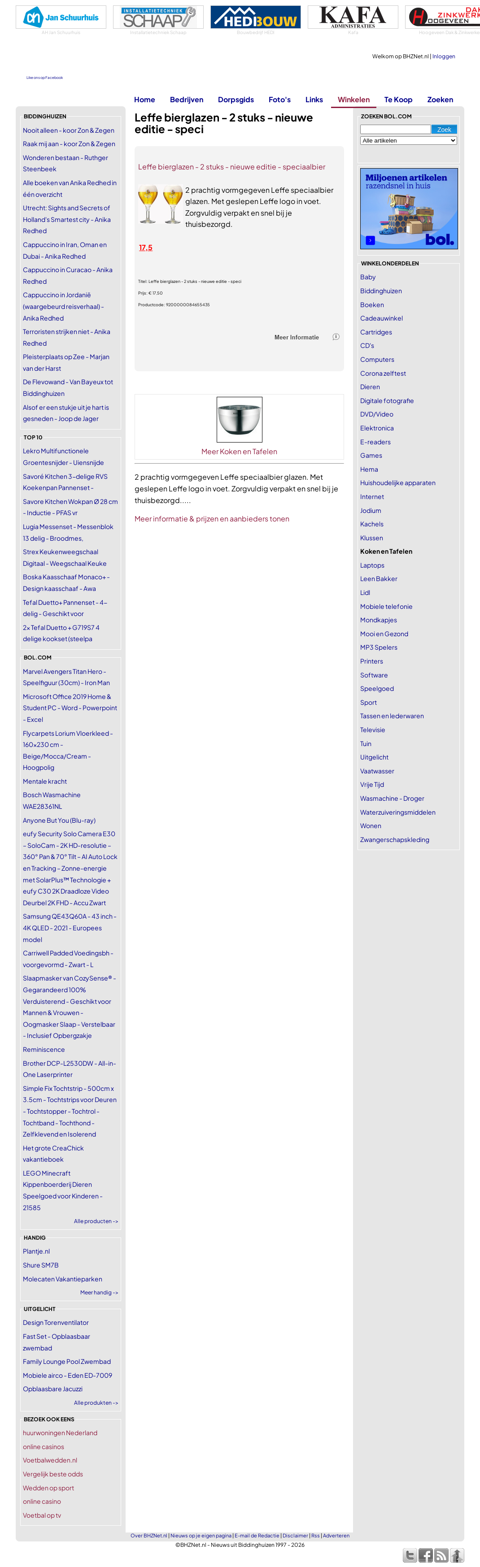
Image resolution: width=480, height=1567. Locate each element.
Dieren (370, 386)
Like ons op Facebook (44, 77)
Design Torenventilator (56, 1322)
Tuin (365, 743)
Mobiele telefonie (386, 606)
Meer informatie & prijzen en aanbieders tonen (212, 518)
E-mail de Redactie (257, 1535)
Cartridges (376, 332)
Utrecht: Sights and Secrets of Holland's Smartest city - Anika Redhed (67, 219)
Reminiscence (44, 1049)
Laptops (372, 565)
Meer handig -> (99, 1292)
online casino (42, 1501)
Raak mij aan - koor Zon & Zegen (69, 143)
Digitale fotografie (387, 400)
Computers (377, 359)
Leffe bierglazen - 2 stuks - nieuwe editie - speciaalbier (231, 166)
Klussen (371, 538)
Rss (315, 1535)
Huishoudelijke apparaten (398, 482)
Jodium (370, 510)
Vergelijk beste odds (53, 1474)
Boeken (372, 304)
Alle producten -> (96, 1221)
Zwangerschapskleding (394, 839)
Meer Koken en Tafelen (239, 451)
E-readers (375, 442)
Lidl (365, 592)
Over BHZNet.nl (149, 1535)
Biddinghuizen (381, 290)
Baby (368, 277)
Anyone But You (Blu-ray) (59, 820)
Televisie (372, 729)
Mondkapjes (378, 620)
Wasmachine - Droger (392, 798)
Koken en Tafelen (386, 551)
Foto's (280, 99)
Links (314, 99)
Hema (369, 469)
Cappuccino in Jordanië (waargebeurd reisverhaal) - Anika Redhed (63, 306)
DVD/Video (376, 414)
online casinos (43, 1446)
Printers (371, 661)
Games (371, 455)
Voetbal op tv (42, 1515)
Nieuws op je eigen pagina (200, 1535)
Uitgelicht (374, 757)
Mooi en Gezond (384, 633)
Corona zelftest (383, 373)
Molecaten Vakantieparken (62, 1279)
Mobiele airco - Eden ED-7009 (67, 1375)
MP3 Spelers (378, 647)
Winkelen (354, 99)
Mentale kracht (45, 781)
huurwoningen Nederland (60, 1432)
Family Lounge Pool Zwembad (67, 1361)
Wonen (370, 825)
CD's (367, 345)
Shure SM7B (41, 1265)
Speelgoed (377, 688)
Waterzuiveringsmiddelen (398, 812)
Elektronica (377, 428)
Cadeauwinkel (381, 318)
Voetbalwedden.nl (50, 1460)
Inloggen (443, 56)
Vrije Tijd (372, 784)
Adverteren (336, 1535)
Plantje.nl (36, 1251)
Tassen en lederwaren (392, 716)
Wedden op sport (48, 1488)
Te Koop (398, 99)
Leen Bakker (378, 578)
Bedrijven (186, 99)
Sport (368, 702)
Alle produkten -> (96, 1402)
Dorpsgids (236, 99)
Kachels (372, 524)
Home (144, 99)
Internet (372, 496)
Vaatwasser (377, 771)
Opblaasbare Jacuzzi (53, 1389)
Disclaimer (295, 1535)
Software (374, 675)
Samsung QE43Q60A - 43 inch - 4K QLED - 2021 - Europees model (70, 927)
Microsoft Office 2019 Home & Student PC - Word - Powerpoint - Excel (70, 707)
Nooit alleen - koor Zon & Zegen (68, 130)
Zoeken (440, 99)
